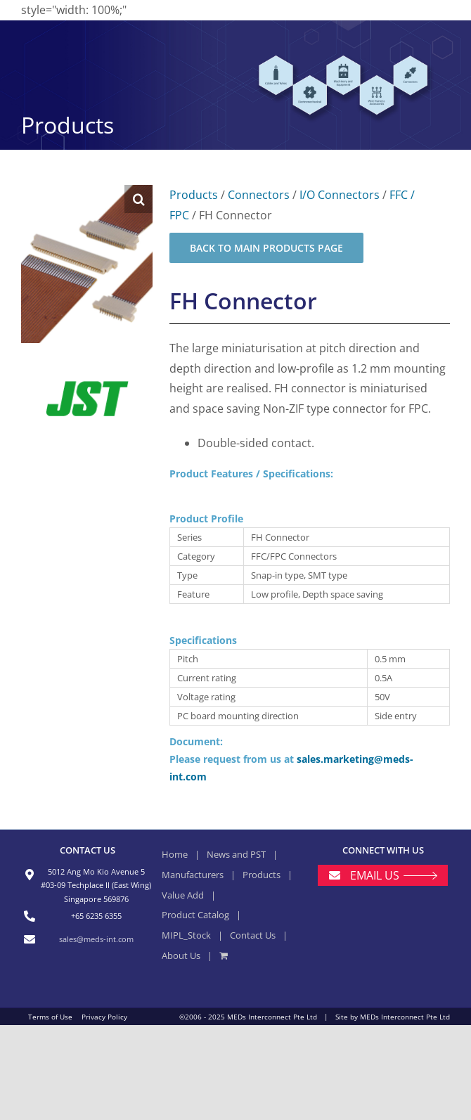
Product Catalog (195, 914)
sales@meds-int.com (96, 939)
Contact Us (253, 935)
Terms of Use (50, 1017)
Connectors (259, 194)
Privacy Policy (104, 1017)
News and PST (236, 854)
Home (175, 854)
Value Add (183, 895)
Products (193, 194)
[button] (138, 199)
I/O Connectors (339, 194)
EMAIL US (374, 875)
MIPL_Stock (186, 935)
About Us (181, 955)
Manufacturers (193, 874)
